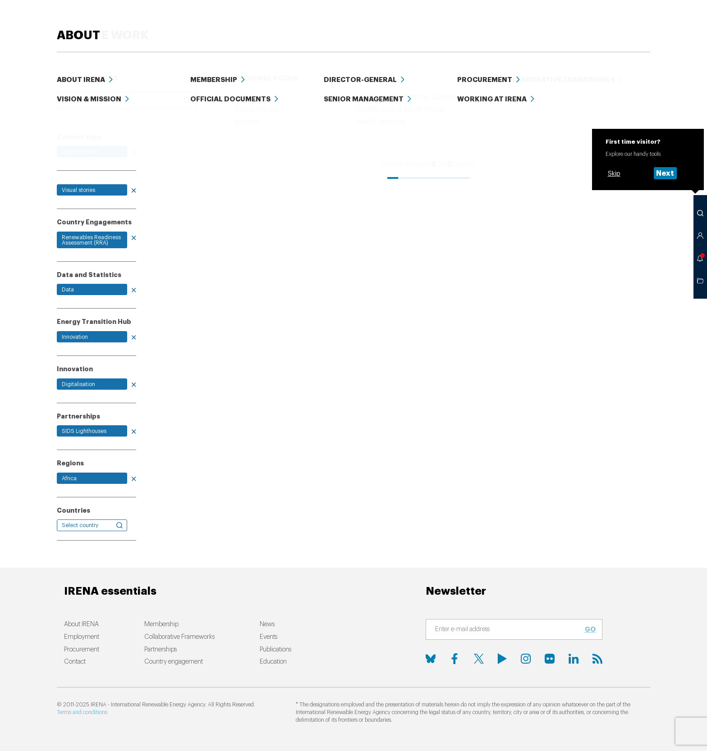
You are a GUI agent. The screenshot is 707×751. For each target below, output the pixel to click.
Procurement (81, 649)
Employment (81, 637)
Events (589, 22)
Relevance (381, 117)
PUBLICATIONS (451, 22)
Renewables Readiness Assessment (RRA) (91, 240)
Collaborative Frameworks (179, 637)
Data (553, 22)
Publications (275, 649)
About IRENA (81, 624)
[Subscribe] (508, 629)
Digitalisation (78, 384)
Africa (69, 478)
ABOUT (628, 22)
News (402, 22)
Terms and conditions (82, 712)
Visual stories (78, 190)
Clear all (70, 117)
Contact (75, 662)
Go (590, 629)
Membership (161, 624)
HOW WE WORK (343, 22)
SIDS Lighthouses (84, 431)
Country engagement (173, 662)
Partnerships (160, 649)
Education (510, 22)
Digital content (80, 152)
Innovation (75, 337)
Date (416, 117)
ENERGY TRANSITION (258, 22)
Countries (73, 510)
